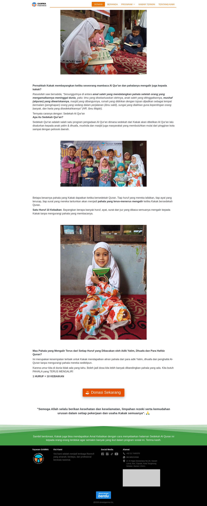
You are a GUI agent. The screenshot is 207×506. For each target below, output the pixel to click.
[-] (102, 454)
